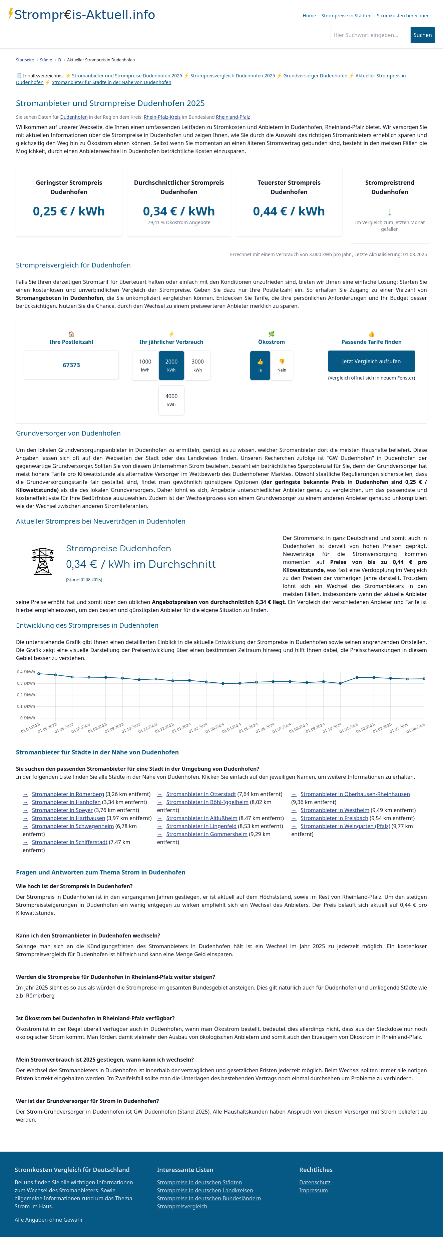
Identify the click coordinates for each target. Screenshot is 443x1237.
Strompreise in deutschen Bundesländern (209, 1198)
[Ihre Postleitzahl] (71, 365)
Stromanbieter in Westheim (335, 810)
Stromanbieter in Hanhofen (66, 802)
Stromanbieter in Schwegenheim (73, 826)
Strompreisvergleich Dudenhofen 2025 (232, 75)
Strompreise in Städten (346, 15)
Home (309, 15)
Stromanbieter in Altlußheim (202, 818)
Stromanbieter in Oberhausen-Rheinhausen (355, 794)
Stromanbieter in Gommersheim (207, 834)
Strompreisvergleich (182, 1206)
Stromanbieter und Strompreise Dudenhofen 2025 (127, 75)
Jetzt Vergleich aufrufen (371, 361)
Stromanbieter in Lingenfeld (201, 826)
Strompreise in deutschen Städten (199, 1182)
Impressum (313, 1190)
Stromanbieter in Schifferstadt (69, 842)
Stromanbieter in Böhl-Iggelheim (207, 802)
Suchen (423, 35)
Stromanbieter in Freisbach (334, 818)
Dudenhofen (74, 117)
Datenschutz (315, 1182)
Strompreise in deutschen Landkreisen (205, 1190)
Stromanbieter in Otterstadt (201, 794)
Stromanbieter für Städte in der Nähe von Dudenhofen (111, 82)
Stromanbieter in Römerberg (68, 794)
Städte (46, 60)
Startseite (25, 60)
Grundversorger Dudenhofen (315, 75)
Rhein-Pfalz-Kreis (162, 117)
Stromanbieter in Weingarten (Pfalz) (345, 826)
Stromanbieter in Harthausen (68, 818)
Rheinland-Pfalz (233, 117)
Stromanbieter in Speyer (62, 810)
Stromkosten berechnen (403, 15)
